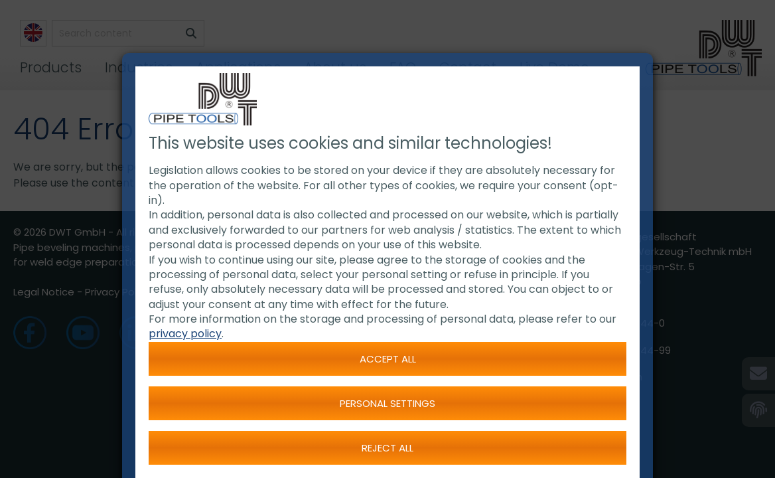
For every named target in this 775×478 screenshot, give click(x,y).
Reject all (387, 448)
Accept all (388, 359)
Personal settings (387, 403)
